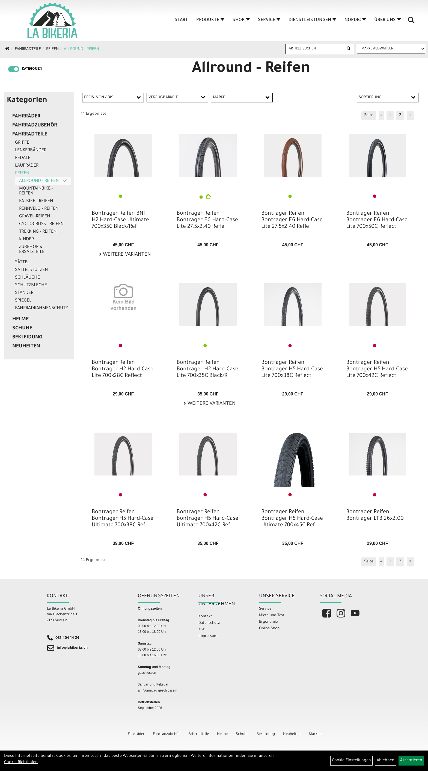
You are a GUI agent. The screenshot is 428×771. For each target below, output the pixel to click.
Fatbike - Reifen (36, 201)
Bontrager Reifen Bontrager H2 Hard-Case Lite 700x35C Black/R (207, 369)
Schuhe (22, 328)
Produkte (210, 20)
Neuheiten (26, 346)
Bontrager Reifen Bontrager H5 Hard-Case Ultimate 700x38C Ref (122, 518)
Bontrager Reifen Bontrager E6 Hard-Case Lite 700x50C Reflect (377, 220)
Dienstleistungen (312, 20)
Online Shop (269, 629)
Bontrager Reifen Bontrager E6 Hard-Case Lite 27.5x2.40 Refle (207, 220)
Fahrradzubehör (34, 125)
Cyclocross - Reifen (41, 224)
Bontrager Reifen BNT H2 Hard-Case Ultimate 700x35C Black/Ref (120, 220)
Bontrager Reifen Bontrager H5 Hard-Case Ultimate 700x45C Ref (292, 518)
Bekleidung (27, 337)
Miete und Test (271, 615)
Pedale (22, 158)
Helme (20, 319)
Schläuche (27, 277)
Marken (315, 734)
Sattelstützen (31, 270)
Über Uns (387, 20)
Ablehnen (385, 760)
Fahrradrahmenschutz (41, 308)
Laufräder (26, 165)
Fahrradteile (28, 49)
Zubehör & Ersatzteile (31, 250)
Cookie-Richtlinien (21, 762)
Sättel (22, 262)
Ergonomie (268, 622)
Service (269, 20)
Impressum (207, 636)
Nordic (355, 20)
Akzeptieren (411, 760)
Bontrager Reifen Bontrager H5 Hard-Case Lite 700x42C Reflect (377, 369)
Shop (241, 20)
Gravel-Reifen (34, 216)
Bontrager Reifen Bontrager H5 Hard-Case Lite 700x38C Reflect (292, 369)
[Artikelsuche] (411, 22)
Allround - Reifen (81, 49)
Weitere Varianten (126, 255)
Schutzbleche (31, 285)
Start (181, 20)
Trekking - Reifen (38, 231)
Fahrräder (26, 116)
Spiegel (23, 300)
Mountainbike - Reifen (36, 191)
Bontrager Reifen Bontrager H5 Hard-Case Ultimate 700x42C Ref (207, 518)
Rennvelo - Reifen (38, 208)
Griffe (22, 142)
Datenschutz (209, 623)
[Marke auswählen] (391, 49)
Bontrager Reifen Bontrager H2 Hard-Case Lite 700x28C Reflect (122, 369)
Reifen (52, 49)
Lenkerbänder (30, 150)
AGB (201, 630)
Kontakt (205, 617)
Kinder (26, 239)
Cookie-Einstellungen (351, 760)
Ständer (24, 293)
